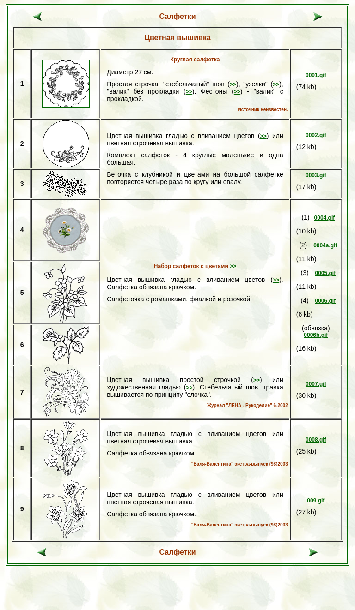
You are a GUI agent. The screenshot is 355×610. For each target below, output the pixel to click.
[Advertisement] (177, 592)
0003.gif (316, 175)
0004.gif (324, 218)
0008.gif (316, 440)
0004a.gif (325, 245)
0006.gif (325, 301)
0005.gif (325, 273)
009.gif (315, 500)
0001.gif (316, 75)
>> (233, 84)
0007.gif (316, 384)
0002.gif (316, 135)
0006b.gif (316, 335)
